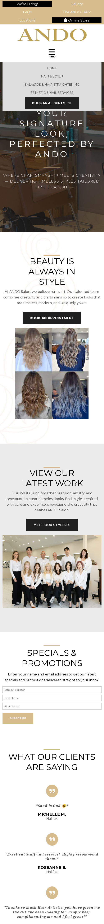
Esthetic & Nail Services (52, 93)
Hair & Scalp (52, 76)
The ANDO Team (77, 12)
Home (52, 68)
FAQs (27, 12)
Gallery (77, 4)
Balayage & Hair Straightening (51, 84)
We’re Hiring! (27, 4)
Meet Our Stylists (52, 525)
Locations (27, 20)
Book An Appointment (52, 103)
